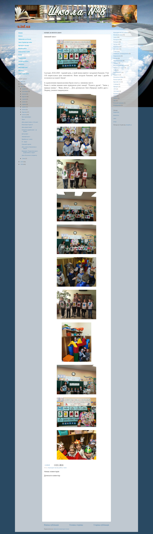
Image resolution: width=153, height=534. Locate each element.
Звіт (114, 100)
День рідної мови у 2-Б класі (30, 122)
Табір (114, 70)
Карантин (116, 46)
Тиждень (115, 63)
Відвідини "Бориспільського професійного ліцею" (30, 151)
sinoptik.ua (129, 125)
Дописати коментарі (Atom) (61, 529)
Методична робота (23, 61)
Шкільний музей (22, 67)
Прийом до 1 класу (27, 139)
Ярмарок (115, 86)
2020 (21, 86)
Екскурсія (116, 39)
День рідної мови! (27, 127)
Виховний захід (117, 35)
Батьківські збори (118, 77)
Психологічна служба (24, 51)
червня (24, 104)
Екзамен (115, 93)
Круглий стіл (117, 82)
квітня (24, 109)
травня (24, 107)
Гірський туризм (26, 144)
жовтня (24, 94)
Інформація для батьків (24, 39)
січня (23, 158)
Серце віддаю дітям (23, 73)
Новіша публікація (51, 525)
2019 (21, 161)
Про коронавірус (26, 117)
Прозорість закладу (23, 45)
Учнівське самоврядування (121, 53)
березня (24, 112)
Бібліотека (21, 64)
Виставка (116, 49)
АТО (114, 89)
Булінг (20, 55)
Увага (23, 119)
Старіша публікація (101, 525)
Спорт (115, 51)
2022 (21, 81)
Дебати (115, 98)
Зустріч (115, 44)
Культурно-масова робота (55, 467)
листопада (25, 91)
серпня (24, 99)
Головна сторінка (76, 525)
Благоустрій (116, 79)
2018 (21, 164)
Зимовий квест (26, 136)
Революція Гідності (27, 124)
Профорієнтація (117, 60)
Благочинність (117, 72)
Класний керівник (118, 103)
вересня (24, 96)
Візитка (20, 36)
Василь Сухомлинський (120, 65)
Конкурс (115, 42)
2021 (21, 84)
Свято (65, 467)
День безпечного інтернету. (29, 155)
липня (24, 101)
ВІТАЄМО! (25, 134)
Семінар (115, 84)
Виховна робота (22, 48)
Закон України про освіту (25, 42)
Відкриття (116, 74)
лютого (24, 114)
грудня (24, 89)
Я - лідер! (24, 141)
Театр (115, 96)
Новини (20, 33)
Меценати (21, 70)
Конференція (117, 105)
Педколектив (117, 56)
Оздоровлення (22, 58)
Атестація (116, 91)
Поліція (115, 58)
